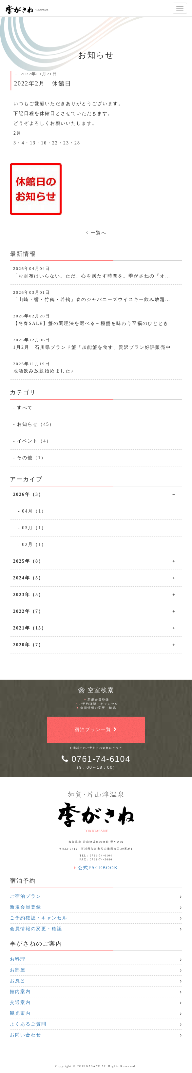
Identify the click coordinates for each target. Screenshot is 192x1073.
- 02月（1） (32, 544)
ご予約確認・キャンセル (97, 704)
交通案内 (20, 1002)
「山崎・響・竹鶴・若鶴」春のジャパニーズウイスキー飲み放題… (96, 296)
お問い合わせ (25, 1034)
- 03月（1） (32, 527)
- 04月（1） (32, 511)
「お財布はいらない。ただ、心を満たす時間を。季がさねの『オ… (96, 272)
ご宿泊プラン (25, 896)
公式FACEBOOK (96, 867)
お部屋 (18, 970)
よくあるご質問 (28, 1024)
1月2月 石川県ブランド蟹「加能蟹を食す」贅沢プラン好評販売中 (96, 343)
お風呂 (18, 980)
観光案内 (20, 1013)
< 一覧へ (96, 232)
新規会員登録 (97, 699)
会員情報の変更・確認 (96, 707)
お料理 (18, 959)
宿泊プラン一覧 (96, 729)
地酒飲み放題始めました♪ (96, 367)
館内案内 (20, 991)
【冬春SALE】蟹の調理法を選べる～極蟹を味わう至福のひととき (96, 319)
